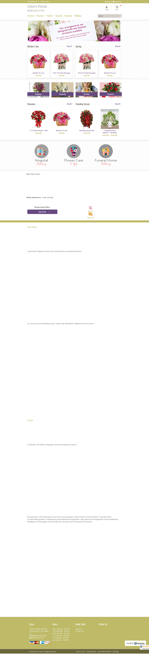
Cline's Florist (37, 6)
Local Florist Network (104, 652)
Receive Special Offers (42, 207)
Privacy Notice (91, 652)
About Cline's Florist (33, 174)
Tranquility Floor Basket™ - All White (109, 132)
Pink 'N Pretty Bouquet (61, 73)
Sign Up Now (42, 212)
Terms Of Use (80, 652)
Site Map (115, 652)
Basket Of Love (38, 73)
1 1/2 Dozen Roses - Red (38, 131)
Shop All (70, 46)
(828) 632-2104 (35, 10)
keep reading (47, 198)
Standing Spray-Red (86, 131)
